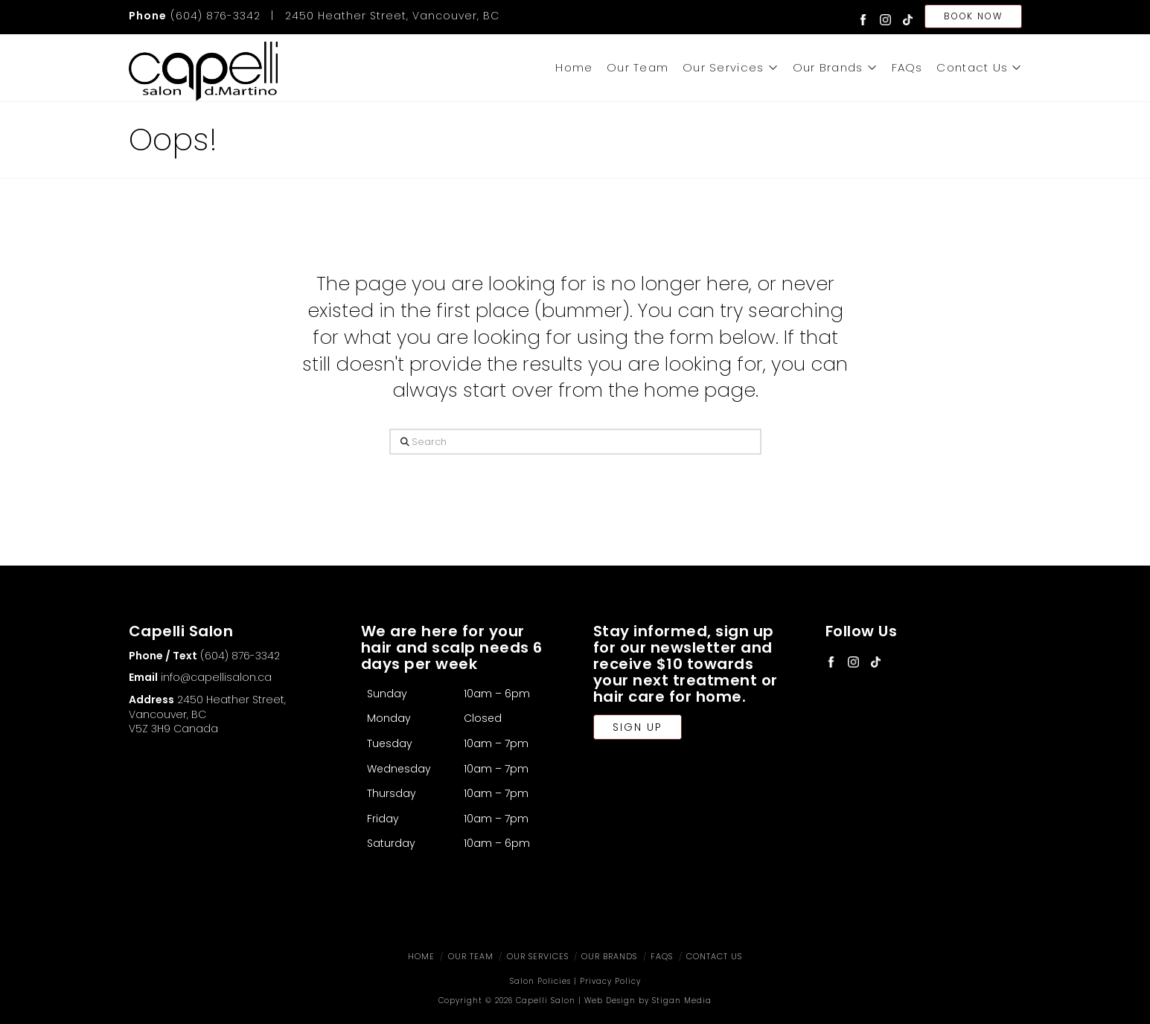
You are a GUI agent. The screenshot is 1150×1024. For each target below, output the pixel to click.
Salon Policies (540, 981)
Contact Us (714, 956)
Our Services (538, 956)
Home (421, 956)
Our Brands (609, 956)
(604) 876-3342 (195, 15)
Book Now (973, 16)
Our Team (470, 956)
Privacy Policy (610, 981)
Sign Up (638, 727)
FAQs (662, 956)
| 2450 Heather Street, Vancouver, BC (381, 15)
